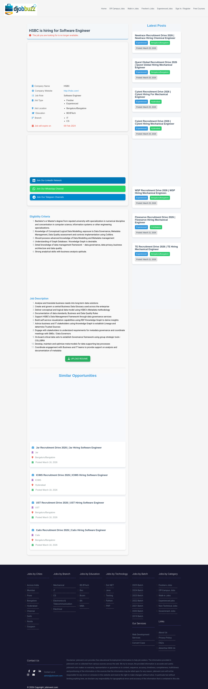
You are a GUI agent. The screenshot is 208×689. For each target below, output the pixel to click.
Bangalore (32, 600)
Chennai (31, 611)
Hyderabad (155, 102)
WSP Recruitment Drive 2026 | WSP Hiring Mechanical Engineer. (155, 191)
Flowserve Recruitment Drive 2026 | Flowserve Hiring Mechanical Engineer (155, 220)
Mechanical (58, 585)
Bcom (82, 595)
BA (81, 600)
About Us (163, 632)
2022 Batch (137, 600)
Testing (109, 595)
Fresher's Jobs (148, 8)
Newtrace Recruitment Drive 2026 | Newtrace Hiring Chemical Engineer (155, 36)
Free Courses (199, 8)
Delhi (29, 616)
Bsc (81, 590)
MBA (82, 606)
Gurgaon (31, 626)
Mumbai (31, 590)
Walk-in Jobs (165, 595)
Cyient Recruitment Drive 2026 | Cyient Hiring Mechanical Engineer (154, 122)
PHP (108, 606)
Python (109, 600)
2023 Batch (137, 595)
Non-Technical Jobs (168, 606)
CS (54, 595)
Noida (30, 621)
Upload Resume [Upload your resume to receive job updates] (78, 358)
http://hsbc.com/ (71, 91)
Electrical (57, 609)
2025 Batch (137, 585)
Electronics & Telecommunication (62, 602)
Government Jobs (167, 611)
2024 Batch (137, 590)
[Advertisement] (77, 63)
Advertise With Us (167, 648)
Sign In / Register (183, 8)
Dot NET (110, 585)
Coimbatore (156, 227)
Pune (29, 595)
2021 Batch (137, 606)
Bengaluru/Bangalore (160, 43)
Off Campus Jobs (117, 8)
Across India (33, 585)
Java (108, 590)
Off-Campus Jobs (167, 590)
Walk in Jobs (133, 8)
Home (104, 8)
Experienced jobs (167, 600)
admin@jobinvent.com (53, 676)
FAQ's (161, 643)
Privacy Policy (165, 637)
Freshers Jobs (165, 585)
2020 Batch (137, 611)
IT (54, 590)
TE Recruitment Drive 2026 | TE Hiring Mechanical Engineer (156, 248)
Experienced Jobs (165, 8)
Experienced (141, 43)
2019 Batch (137, 616)
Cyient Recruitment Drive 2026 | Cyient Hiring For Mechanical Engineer (153, 94)
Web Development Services (140, 636)
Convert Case (138, 643)
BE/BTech (84, 585)
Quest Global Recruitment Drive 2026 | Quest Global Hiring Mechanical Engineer (156, 65)
